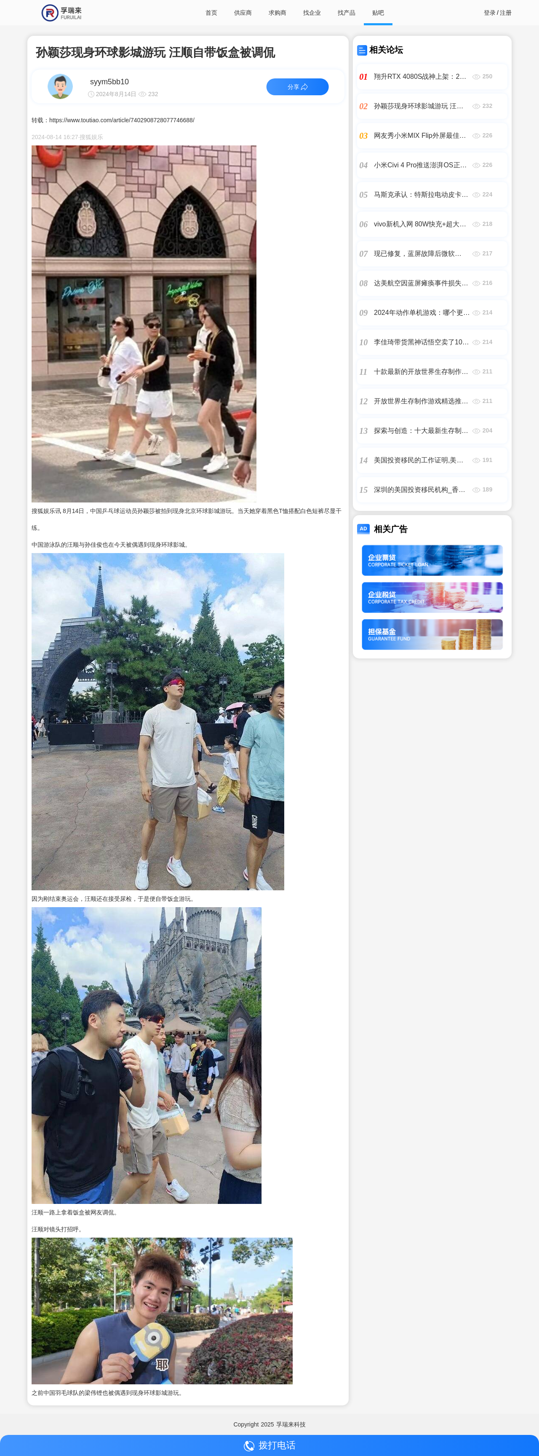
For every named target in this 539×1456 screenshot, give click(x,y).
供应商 (243, 12)
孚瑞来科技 (291, 1424)
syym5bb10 (109, 82)
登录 (490, 12)
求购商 (277, 12)
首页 (211, 12)
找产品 (346, 12)
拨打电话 (270, 1445)
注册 (506, 12)
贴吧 (378, 12)
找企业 (312, 12)
